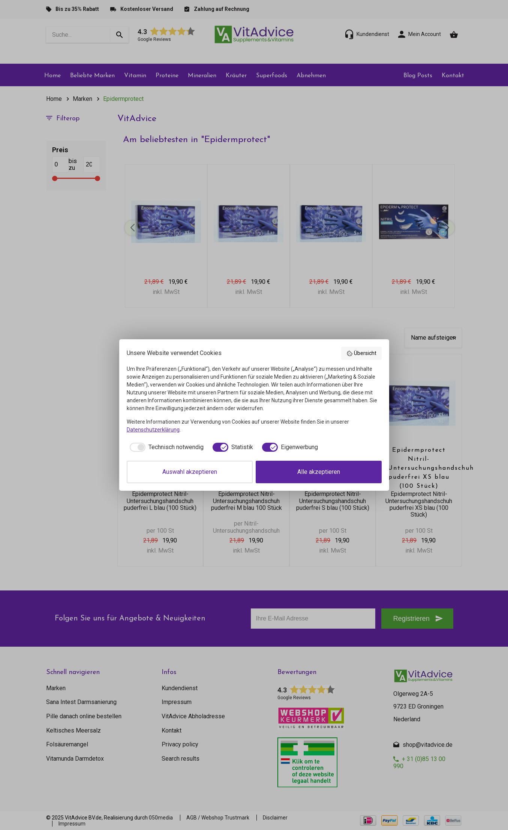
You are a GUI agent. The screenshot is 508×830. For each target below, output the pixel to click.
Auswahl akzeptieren (189, 471)
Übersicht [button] (361, 353)
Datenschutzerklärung (153, 430)
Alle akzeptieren (318, 471)
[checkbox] (165, 447)
